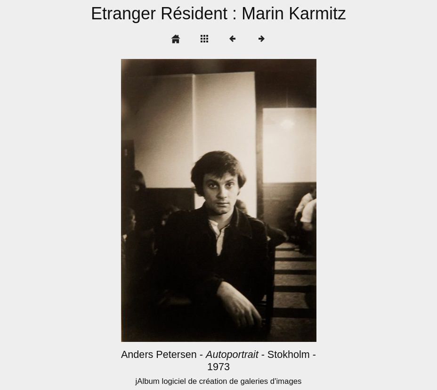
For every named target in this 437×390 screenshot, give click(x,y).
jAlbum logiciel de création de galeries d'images (218, 381)
